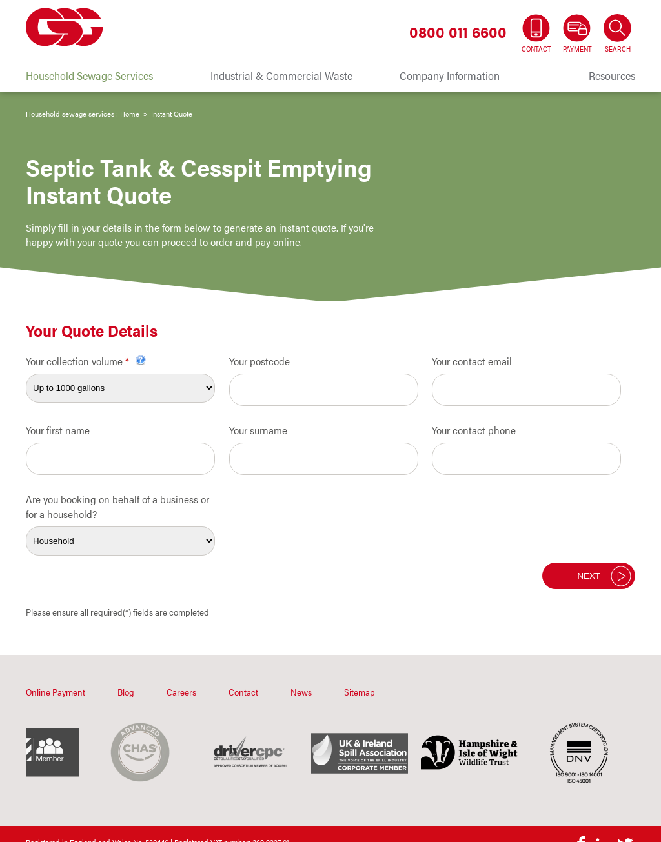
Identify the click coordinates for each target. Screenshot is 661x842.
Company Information (450, 75)
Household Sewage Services (89, 75)
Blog (125, 691)
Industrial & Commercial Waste (281, 75)
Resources (612, 75)
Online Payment (55, 691)
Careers (181, 691)
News (301, 691)
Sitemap (359, 691)
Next (588, 576)
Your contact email (472, 361)
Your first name (58, 430)
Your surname (258, 430)
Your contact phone (474, 430)
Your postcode (259, 361)
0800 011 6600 (458, 32)
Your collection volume (86, 361)
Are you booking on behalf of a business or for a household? (117, 506)
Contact (243, 691)
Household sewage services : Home (82, 113)
